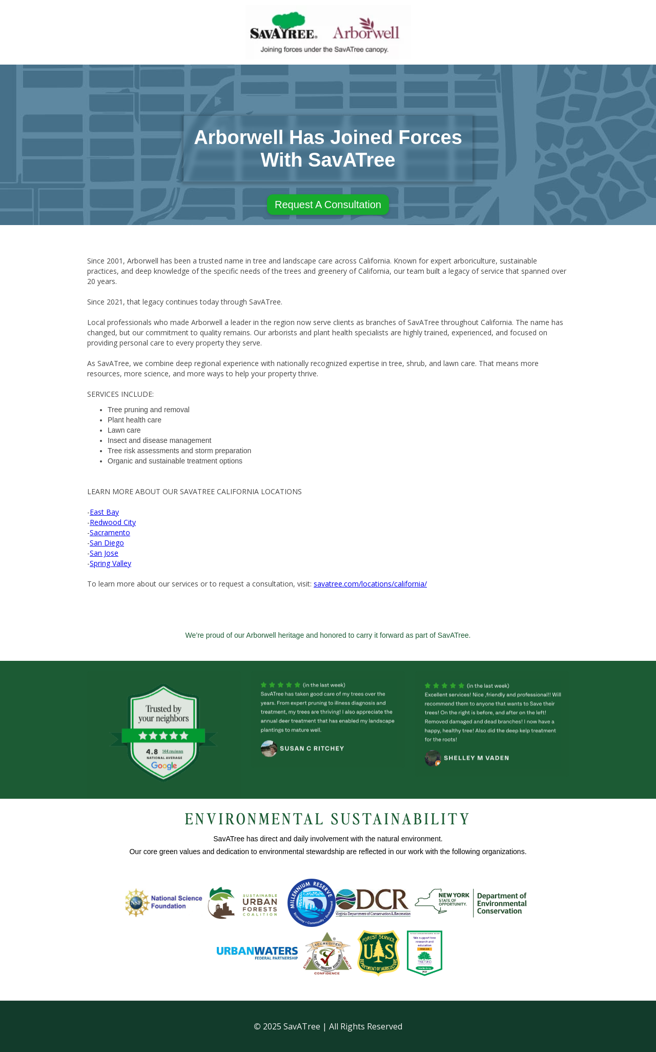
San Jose (104, 553)
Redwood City (113, 522)
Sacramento (110, 532)
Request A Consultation (328, 204)
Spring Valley (110, 563)
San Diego (107, 543)
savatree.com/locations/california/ (370, 584)
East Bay (104, 512)
